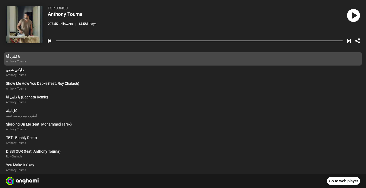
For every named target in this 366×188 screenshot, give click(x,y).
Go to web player (343, 181)
